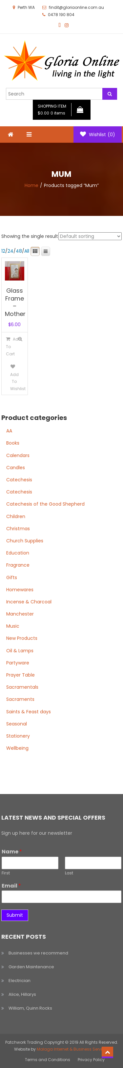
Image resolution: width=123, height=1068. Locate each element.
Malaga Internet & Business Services (73, 1049)
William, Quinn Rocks (30, 1008)
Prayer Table (20, 675)
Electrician (20, 980)
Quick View (20, 339)
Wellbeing (17, 748)
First (6, 873)
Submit (15, 915)
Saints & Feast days (28, 711)
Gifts (11, 577)
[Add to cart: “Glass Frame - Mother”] (8, 346)
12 (3, 251)
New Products (21, 638)
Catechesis (19, 479)
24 (10, 251)
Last (69, 873)
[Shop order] (90, 236)
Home (31, 185)
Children (15, 516)
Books (12, 443)
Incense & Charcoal (28, 601)
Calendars (18, 455)
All (26, 251)
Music (12, 626)
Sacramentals (22, 687)
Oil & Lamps (19, 650)
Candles (15, 467)
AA (9, 431)
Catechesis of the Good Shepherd (45, 504)
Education (17, 553)
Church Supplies (24, 540)
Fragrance (18, 565)
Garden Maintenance (31, 967)
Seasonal (16, 724)
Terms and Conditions (47, 1059)
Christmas (18, 528)
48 (19, 251)
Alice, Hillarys (22, 994)
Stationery (18, 736)
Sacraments (20, 699)
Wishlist (97, 134)
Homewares (19, 589)
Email (11, 886)
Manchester (20, 614)
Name (12, 851)
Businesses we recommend (38, 953)
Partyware (17, 663)
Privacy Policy (91, 1059)
